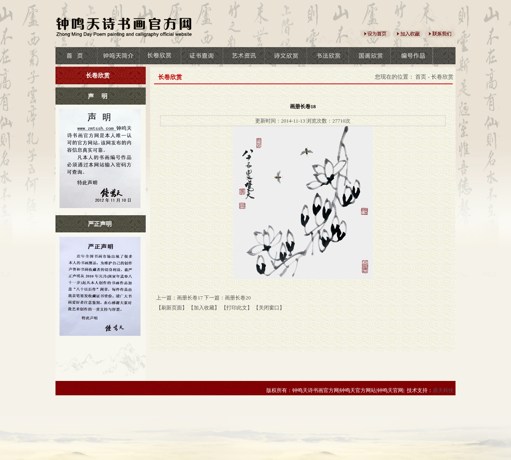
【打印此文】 (236, 308)
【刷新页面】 (171, 308)
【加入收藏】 (204, 308)
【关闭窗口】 (269, 308)
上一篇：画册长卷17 (179, 298)
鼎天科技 (443, 390)
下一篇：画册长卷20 (227, 298)
